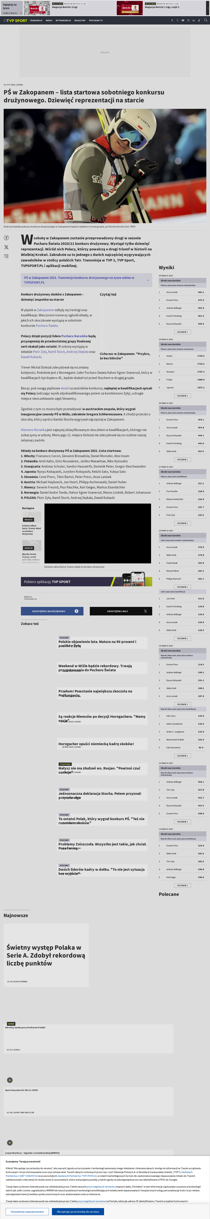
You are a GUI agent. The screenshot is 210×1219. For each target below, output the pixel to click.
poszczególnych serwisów (101, 1186)
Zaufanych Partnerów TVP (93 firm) (76, 1175)
